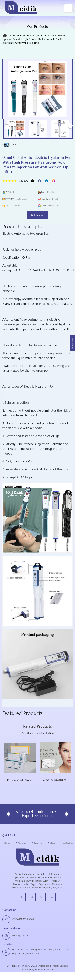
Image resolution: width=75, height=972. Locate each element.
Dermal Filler (29, 35)
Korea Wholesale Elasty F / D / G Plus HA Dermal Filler (20, 780)
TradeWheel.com (44, 969)
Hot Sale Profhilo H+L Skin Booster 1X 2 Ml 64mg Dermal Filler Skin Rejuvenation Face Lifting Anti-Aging (55, 780)
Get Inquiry (37, 214)
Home (7, 843)
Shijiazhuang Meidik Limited (52, 965)
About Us (22, 843)
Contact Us (68, 843)
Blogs (52, 843)
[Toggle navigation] (68, 8)
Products (14, 35)
